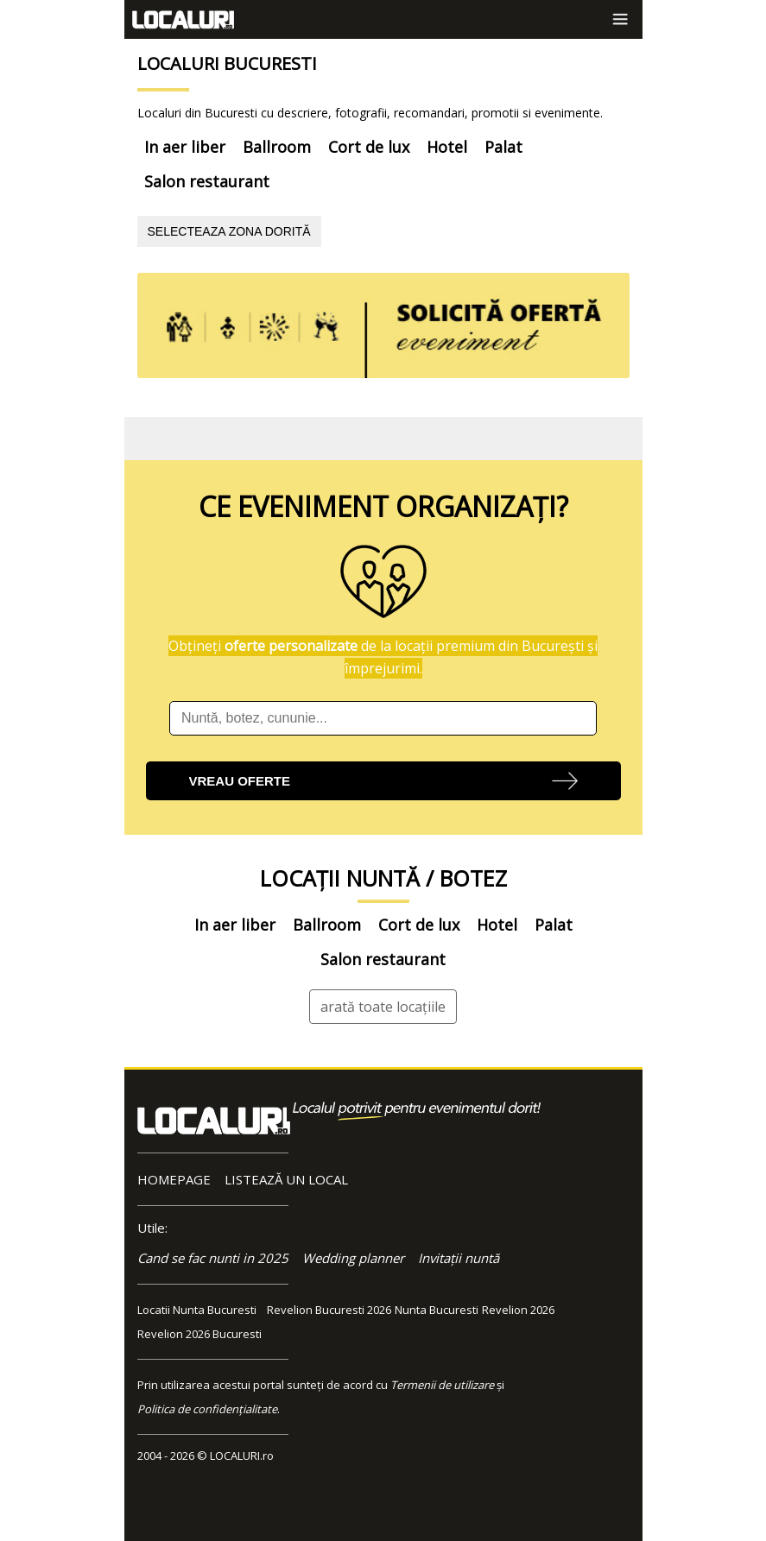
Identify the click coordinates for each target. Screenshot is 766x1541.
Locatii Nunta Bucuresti (196, 1309)
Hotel (447, 146)
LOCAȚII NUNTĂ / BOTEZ (383, 878)
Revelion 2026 (518, 1309)
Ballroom (277, 146)
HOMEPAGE (174, 1179)
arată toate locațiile (383, 1006)
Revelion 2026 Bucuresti (199, 1334)
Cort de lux (368, 146)
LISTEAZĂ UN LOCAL (286, 1179)
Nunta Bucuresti (436, 1309)
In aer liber (184, 146)
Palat (503, 146)
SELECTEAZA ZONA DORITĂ (229, 231)
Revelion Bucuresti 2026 (329, 1309)
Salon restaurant (206, 181)
